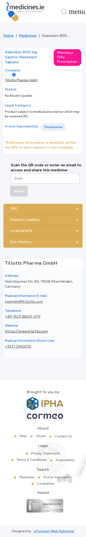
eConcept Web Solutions (54, 531)
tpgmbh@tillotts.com (24, 302)
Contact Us (63, 436)
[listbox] (53, 127)
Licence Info (21, 231)
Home (8, 36)
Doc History (21, 242)
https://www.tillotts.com (26, 331)
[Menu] (77, 11)
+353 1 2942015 (18, 347)
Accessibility (65, 460)
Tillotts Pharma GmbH (21, 80)
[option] (53, 127)
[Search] (63, 11)
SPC (14, 209)
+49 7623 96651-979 (22, 317)
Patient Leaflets (24, 220)
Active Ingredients (57, 477)
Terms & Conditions (32, 460)
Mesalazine (53, 127)
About (41, 436)
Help (23, 436)
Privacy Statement (45, 453)
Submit (19, 191)
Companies (45, 483)
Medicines (27, 36)
